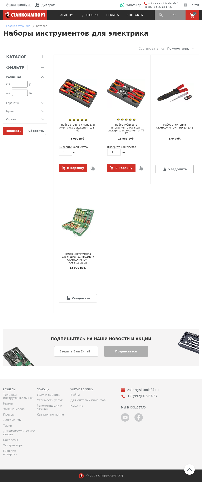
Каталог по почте (50, 414)
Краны (8, 403)
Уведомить (177, 169)
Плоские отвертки (10, 452)
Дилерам (45, 5)
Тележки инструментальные (17, 396)
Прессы (8, 414)
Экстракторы (13, 445)
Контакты (135, 15)
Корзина (76, 405)
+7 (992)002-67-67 (163, 3)
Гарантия (66, 15)
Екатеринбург (18, 5)
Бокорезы (10, 440)
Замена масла (14, 409)
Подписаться (126, 351)
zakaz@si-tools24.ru (143, 390)
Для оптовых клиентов (87, 400)
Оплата (112, 15)
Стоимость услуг (50, 400)
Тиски (7, 425)
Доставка (90, 15)
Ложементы (12, 420)
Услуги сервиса (48, 394)
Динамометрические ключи (17, 432)
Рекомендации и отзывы (49, 407)
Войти (191, 5)
